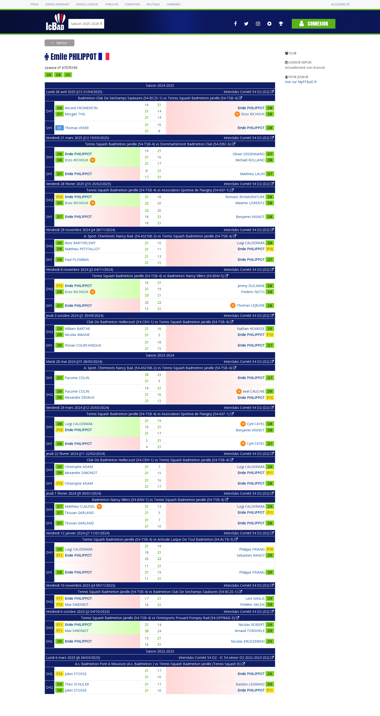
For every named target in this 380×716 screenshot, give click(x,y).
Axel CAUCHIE (254, 391)
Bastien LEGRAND (250, 684)
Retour (61, 42)
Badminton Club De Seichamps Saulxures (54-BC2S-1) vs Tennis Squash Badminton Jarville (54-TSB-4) (160, 98)
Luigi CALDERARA (251, 243)
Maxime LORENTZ (250, 203)
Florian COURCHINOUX (83, 345)
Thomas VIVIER (77, 127)
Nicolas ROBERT (251, 624)
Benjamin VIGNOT (250, 216)
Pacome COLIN (77, 377)
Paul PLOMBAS (77, 259)
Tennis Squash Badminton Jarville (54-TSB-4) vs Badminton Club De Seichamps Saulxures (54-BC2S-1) (160, 591)
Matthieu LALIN (252, 173)
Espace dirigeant (58, 4)
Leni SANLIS (255, 598)
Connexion (313, 23)
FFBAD (34, 4)
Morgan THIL (75, 114)
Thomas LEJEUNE (251, 305)
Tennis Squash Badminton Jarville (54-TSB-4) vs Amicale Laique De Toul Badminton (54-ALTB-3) (160, 539)
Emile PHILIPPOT (251, 108)
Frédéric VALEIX (252, 604)
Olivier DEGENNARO (249, 154)
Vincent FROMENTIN (81, 108)
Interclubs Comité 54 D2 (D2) (249, 91)
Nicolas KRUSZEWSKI (248, 641)
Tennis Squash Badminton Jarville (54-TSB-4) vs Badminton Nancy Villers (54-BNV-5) (160, 275)
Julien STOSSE (76, 673)
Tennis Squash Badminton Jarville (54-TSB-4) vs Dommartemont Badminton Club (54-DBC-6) (160, 144)
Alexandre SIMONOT (81, 472)
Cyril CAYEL (256, 423)
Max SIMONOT (77, 604)
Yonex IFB (111, 4)
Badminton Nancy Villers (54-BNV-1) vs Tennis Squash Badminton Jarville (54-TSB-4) (160, 499)
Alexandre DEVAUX (79, 397)
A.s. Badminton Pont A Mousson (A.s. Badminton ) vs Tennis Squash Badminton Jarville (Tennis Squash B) (160, 664)
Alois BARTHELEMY (80, 243)
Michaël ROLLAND (250, 160)
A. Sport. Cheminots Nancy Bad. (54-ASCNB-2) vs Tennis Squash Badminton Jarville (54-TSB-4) (160, 236)
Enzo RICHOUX (253, 114)
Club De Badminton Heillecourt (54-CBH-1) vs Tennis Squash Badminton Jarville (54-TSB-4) (160, 321)
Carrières (173, 4)
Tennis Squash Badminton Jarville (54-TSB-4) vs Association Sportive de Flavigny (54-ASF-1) (160, 190)
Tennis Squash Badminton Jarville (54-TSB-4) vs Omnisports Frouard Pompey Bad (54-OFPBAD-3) (160, 617)
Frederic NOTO (253, 291)
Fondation (132, 4)
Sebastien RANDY (251, 555)
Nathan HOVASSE (251, 328)
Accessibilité (340, 4)
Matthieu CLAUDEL (80, 506)
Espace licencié (87, 4)
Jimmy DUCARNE (251, 285)
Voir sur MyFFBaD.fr (301, 81)
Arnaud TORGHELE (250, 630)
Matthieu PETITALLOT (82, 249)
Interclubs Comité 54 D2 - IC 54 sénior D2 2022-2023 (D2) (226, 657)
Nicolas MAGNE (77, 334)
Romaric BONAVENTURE (245, 197)
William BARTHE (77, 328)
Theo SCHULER (77, 684)
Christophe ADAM (79, 466)
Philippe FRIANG (252, 549)
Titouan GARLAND (79, 512)
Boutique (153, 4)
